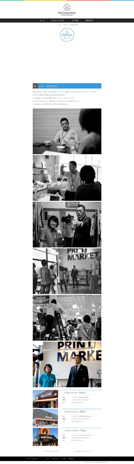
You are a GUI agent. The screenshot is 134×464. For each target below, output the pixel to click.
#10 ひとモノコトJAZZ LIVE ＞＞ (83, 451)
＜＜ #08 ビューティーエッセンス (50, 451)
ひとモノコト (55, 458)
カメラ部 (63, 458)
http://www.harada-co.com (77, 402)
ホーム (48, 458)
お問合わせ (71, 458)
